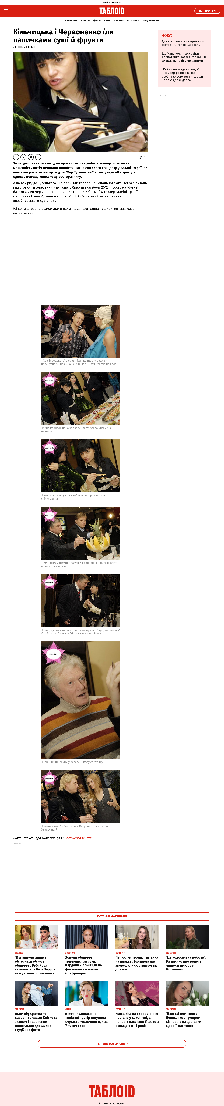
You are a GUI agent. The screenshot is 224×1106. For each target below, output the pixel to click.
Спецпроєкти (150, 20)
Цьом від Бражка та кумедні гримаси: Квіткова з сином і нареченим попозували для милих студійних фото (36, 1022)
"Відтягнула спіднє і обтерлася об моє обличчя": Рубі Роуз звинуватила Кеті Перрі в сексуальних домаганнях (35, 965)
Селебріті (71, 20)
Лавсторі (118, 20)
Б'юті (106, 20)
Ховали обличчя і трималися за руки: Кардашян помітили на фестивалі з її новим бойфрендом (83, 965)
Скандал (85, 20)
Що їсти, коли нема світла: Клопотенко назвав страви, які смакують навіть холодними (184, 57)
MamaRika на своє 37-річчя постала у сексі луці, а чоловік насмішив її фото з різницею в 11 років (137, 1020)
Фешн (97, 20)
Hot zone (133, 20)
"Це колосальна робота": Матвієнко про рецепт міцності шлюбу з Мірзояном (186, 963)
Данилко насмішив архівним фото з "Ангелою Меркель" (183, 43)
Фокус (167, 36)
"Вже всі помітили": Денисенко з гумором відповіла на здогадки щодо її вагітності (183, 1020)
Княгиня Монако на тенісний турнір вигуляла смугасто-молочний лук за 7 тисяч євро (86, 1020)
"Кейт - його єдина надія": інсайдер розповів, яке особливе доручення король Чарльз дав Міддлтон (183, 75)
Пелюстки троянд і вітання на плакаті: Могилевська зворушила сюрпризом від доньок (136, 963)
